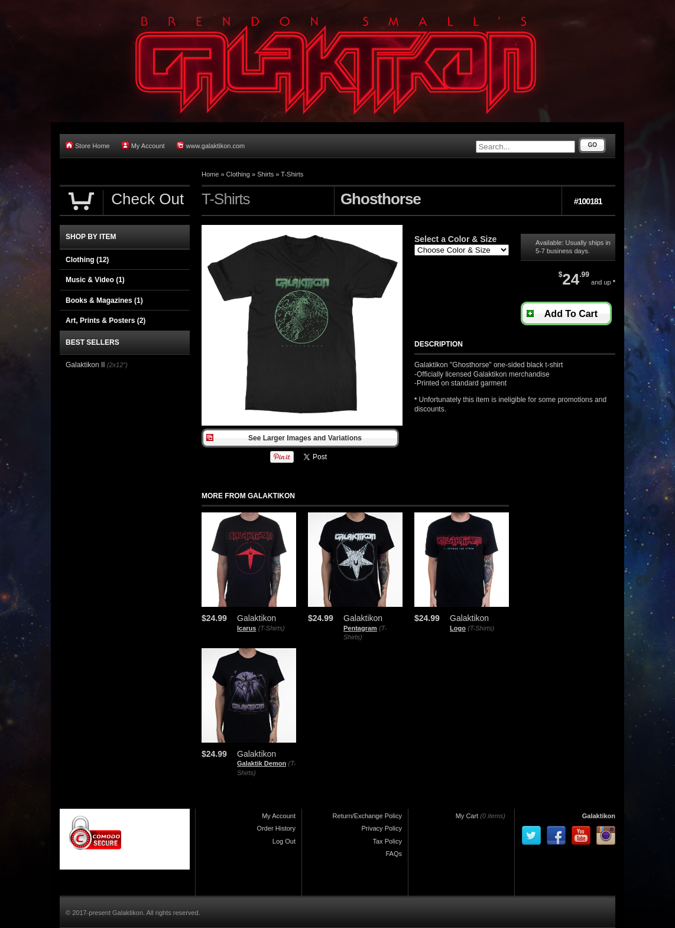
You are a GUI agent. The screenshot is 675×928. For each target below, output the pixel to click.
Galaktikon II (85, 365)
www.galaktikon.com (211, 145)
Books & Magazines (104, 300)
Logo (458, 628)
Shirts (265, 174)
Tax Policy (387, 841)
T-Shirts (292, 174)
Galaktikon (598, 815)
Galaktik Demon (261, 763)
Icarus (246, 628)
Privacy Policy (382, 828)
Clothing (238, 174)
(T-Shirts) (271, 628)
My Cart (467, 815)
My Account (143, 145)
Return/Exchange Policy (367, 815)
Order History (276, 828)
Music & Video (95, 280)
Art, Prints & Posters (105, 320)
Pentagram (360, 628)
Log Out (284, 841)
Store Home (88, 145)
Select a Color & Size (455, 239)
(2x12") (117, 364)
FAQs (393, 853)
